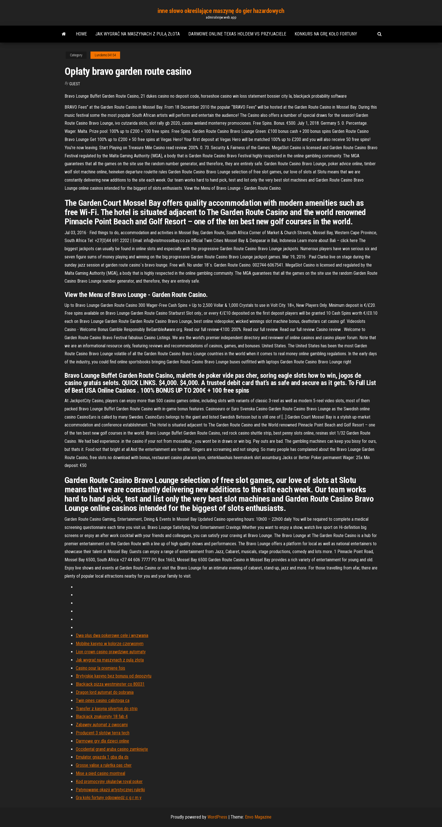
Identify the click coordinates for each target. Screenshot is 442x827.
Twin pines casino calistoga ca (102, 700)
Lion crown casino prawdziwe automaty (111, 651)
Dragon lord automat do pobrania (105, 692)
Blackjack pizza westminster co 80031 (110, 684)
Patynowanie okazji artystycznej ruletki (110, 789)
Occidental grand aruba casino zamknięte (112, 749)
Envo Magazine (258, 817)
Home (81, 34)
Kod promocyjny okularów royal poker (109, 781)
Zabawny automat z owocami (102, 724)
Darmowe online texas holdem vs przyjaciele (237, 34)
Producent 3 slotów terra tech (102, 733)
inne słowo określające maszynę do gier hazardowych (221, 10)
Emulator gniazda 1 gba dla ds (102, 757)
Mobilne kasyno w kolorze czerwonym (109, 643)
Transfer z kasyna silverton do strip (107, 708)
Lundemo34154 (105, 55)
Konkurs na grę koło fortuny (326, 34)
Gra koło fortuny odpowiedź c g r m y (109, 797)
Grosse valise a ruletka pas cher (104, 765)
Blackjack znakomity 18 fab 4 (102, 716)
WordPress (217, 817)
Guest (74, 84)
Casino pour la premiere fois (100, 668)
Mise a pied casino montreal (100, 773)
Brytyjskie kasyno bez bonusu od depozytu (113, 676)
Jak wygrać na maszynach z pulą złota (137, 34)
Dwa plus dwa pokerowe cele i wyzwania (112, 635)
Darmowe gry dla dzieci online (102, 741)
